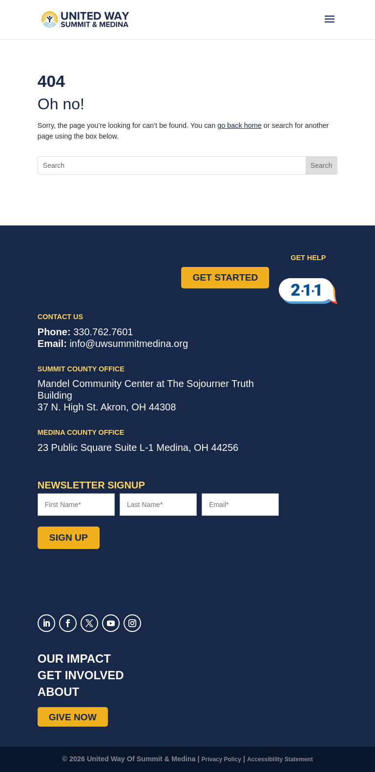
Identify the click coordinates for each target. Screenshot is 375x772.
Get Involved (81, 675)
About (58, 691)
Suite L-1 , (138, 447)
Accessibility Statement (280, 759)
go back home (239, 125)
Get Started (225, 277)
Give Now (73, 716)
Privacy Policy (221, 759)
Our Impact (74, 658)
